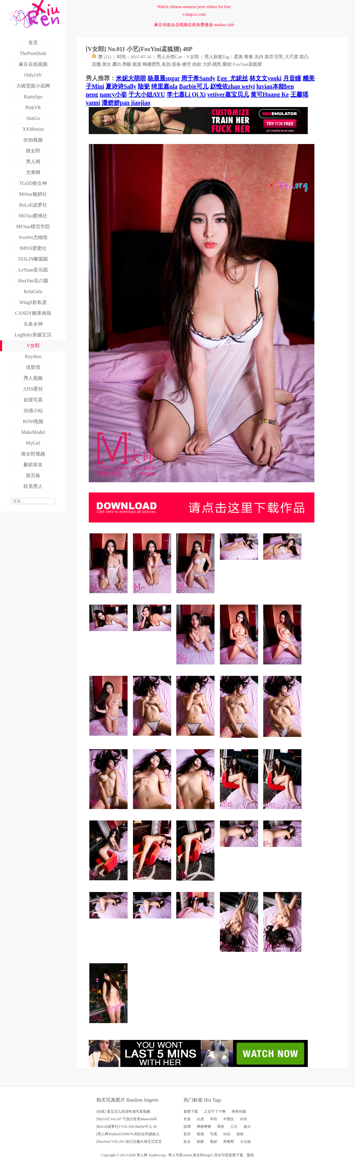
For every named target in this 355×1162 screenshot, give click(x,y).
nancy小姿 (113, 94)
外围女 (228, 1119)
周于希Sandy (198, 78)
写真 (213, 1134)
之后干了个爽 (215, 1111)
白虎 (200, 1119)
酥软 (227, 64)
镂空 (186, 64)
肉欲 (196, 64)
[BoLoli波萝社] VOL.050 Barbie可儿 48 (126, 1126)
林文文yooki (265, 78)
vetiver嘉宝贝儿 (228, 94)
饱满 (200, 1134)
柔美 (238, 56)
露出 (116, 64)
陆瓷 (144, 86)
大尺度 (291, 56)
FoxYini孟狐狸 (247, 64)
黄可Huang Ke (270, 94)
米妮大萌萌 (131, 78)
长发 (187, 1119)
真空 (268, 56)
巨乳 (278, 56)
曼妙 (213, 1141)
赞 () (101, 56)
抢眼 (200, 1141)
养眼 (126, 64)
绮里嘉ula (164, 86)
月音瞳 (292, 78)
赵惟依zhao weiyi (232, 86)
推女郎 (198, 1155)
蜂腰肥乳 (152, 64)
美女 (106, 64)
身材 (240, 1134)
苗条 (176, 64)
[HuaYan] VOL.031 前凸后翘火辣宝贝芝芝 (129, 1141)
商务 (220, 1126)
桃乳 (216, 64)
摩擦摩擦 (204, 1126)
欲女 (187, 1141)
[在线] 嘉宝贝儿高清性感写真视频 (123, 1111)
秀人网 (142, 1155)
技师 (187, 1126)
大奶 (206, 64)
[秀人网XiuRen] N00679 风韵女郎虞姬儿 (127, 1134)
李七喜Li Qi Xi (186, 94)
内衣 (243, 1119)
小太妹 (245, 1141)
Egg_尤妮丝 (232, 78)
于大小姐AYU (146, 94)
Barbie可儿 (193, 86)
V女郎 (193, 56)
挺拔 (136, 64)
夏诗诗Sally (121, 86)
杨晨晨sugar (163, 78)
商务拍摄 (239, 1111)
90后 (226, 1134)
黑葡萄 (228, 1141)
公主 (234, 1126)
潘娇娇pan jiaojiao (126, 102)
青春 (248, 56)
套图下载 (191, 1111)
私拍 (166, 64)
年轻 (213, 1119)
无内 (258, 56)
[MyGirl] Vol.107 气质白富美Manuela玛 (126, 1119)
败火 (247, 1126)
